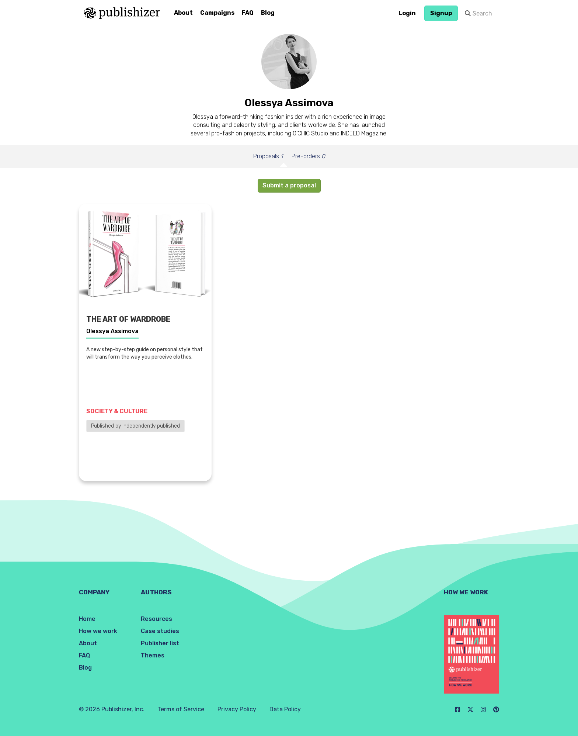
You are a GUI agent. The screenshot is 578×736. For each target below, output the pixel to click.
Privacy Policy (236, 709)
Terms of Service (181, 709)
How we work (98, 631)
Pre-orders (308, 156)
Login (407, 13)
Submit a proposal (289, 185)
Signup (441, 13)
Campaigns (217, 12)
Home (87, 618)
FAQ (248, 12)
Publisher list (160, 643)
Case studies (160, 631)
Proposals (268, 156)
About (183, 12)
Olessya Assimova (112, 331)
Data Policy (285, 709)
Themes (152, 655)
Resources (156, 618)
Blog (268, 12)
